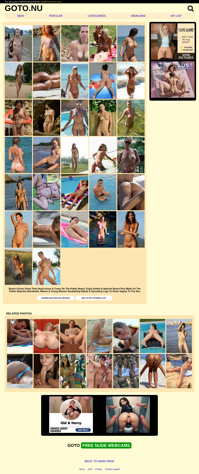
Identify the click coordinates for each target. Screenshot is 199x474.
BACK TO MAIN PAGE (99, 461)
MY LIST (176, 15)
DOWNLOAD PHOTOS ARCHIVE (56, 298)
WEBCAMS (138, 15)
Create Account (47, 2)
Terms (82, 469)
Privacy (98, 469)
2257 (90, 469)
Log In (59, 2)
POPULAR (55, 15)
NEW (20, 15)
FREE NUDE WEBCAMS (106, 445)
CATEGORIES (97, 15)
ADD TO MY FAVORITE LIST (93, 298)
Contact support (112, 469)
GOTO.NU (24, 8)
